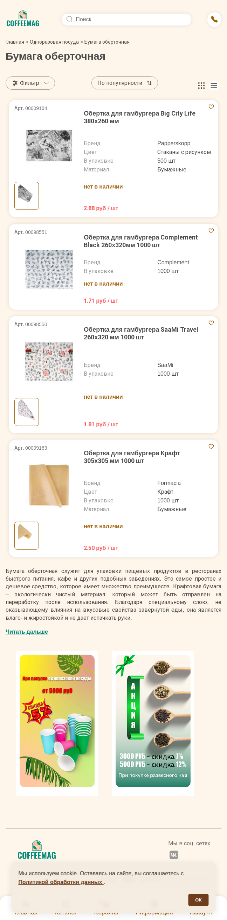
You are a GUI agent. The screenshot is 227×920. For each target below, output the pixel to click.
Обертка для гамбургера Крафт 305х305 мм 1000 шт (132, 456)
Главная (17, 42)
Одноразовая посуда (54, 42)
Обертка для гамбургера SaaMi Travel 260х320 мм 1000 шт (141, 333)
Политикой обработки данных (61, 882)
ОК (198, 900)
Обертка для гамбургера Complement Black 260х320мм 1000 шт (141, 241)
